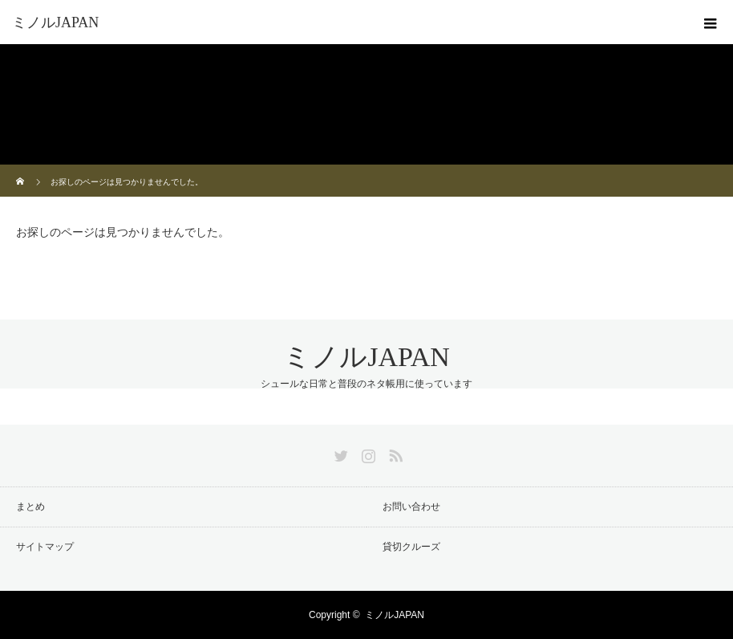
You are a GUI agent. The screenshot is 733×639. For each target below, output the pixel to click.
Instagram (366, 453)
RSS (394, 453)
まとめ (30, 506)
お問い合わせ (411, 506)
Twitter (339, 453)
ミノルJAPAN (55, 22)
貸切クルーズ (411, 546)
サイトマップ (45, 546)
